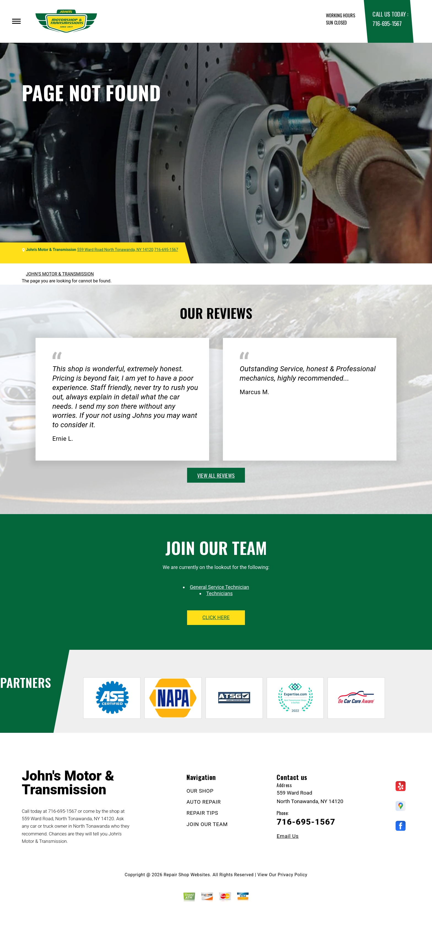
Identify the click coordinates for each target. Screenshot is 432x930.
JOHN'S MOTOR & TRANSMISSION (60, 274)
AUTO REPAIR (204, 802)
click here (215, 617)
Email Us (288, 836)
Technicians (219, 593)
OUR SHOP (200, 791)
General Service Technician (219, 587)
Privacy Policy (292, 874)
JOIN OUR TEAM (207, 824)
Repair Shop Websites (187, 874)
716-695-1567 (386, 23)
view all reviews (216, 475)
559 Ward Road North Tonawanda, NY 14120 (115, 249)
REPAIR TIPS (202, 813)
